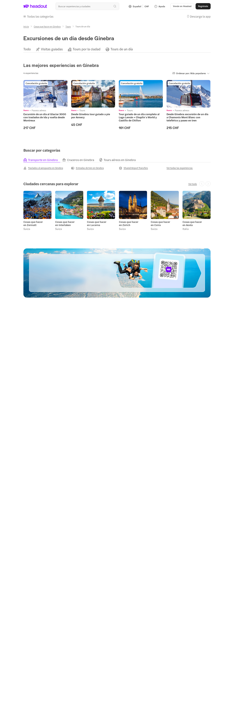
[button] (182, 6)
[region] (117, 49)
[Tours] (68, 26)
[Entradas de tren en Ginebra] (87, 168)
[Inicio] (26, 26)
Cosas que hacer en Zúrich (128, 223)
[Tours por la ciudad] (86, 49)
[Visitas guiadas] (52, 49)
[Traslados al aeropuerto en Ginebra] (43, 168)
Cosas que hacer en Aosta (192, 223)
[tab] (42, 160)
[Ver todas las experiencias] (180, 167)
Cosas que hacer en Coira (160, 223)
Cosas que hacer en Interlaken (64, 223)
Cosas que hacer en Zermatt (33, 223)
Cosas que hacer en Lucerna (96, 223)
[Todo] (27, 49)
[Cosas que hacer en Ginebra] (47, 26)
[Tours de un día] (122, 49)
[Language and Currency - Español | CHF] (138, 6)
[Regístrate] (203, 6)
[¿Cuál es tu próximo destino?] (87, 6)
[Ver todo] (192, 183)
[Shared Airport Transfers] (133, 168)
